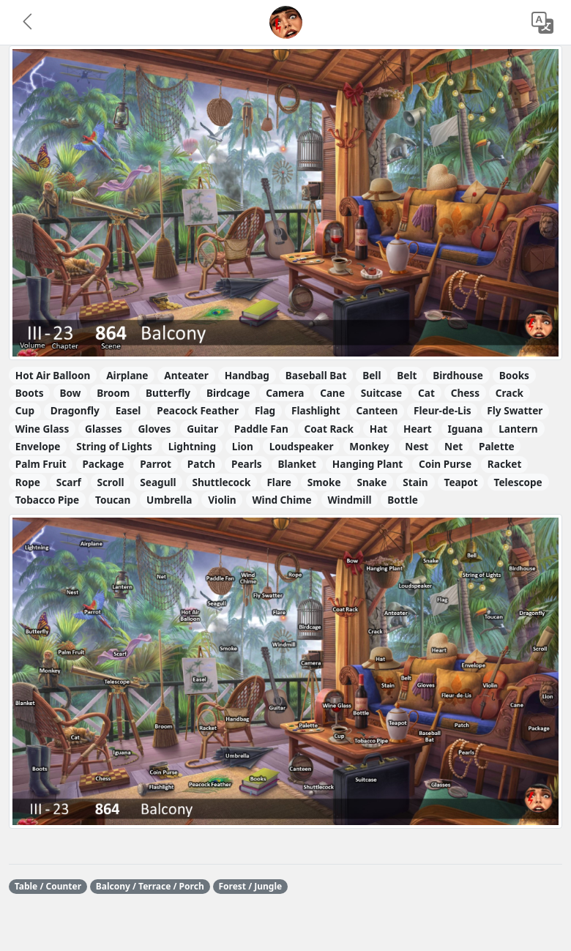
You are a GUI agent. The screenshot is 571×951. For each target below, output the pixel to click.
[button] (28, 23)
